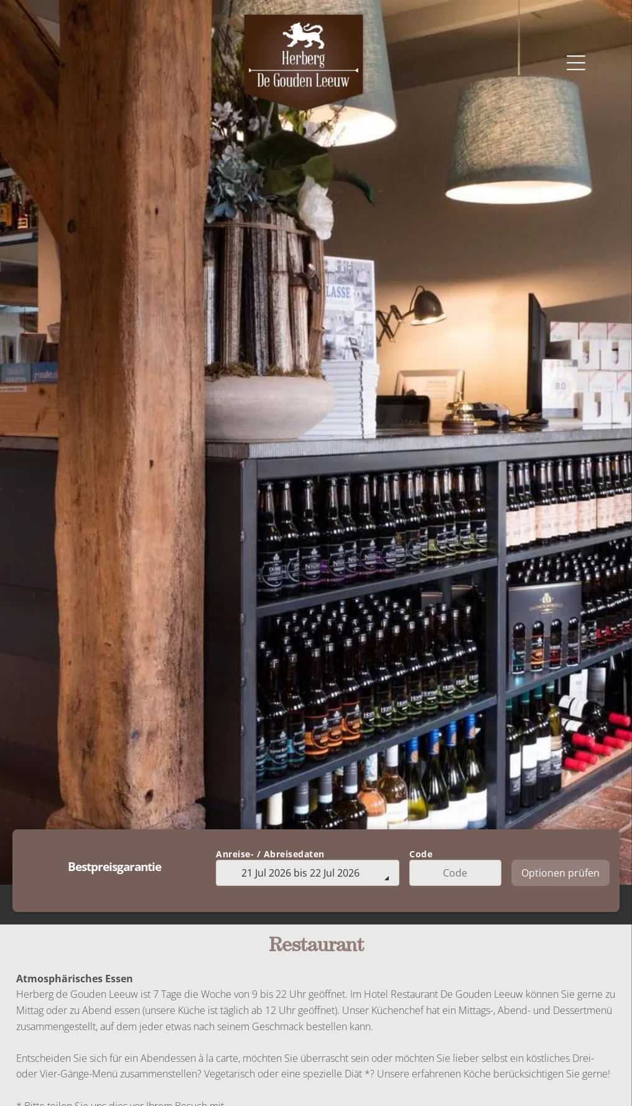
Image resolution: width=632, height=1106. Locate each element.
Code (420, 854)
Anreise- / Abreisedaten (270, 854)
